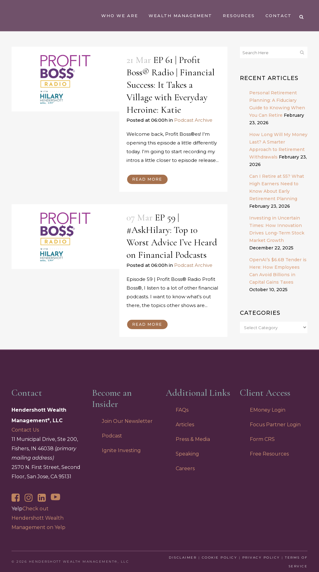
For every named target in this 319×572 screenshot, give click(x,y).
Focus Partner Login (275, 425)
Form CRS (262, 439)
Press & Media (193, 439)
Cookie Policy (219, 557)
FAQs (182, 410)
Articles (185, 425)
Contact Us (25, 430)
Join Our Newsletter (127, 421)
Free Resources (269, 454)
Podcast (112, 436)
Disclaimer (183, 557)
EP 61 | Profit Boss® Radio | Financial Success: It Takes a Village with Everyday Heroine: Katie (170, 85)
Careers (185, 468)
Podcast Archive (193, 120)
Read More (147, 179)
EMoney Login (267, 410)
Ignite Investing (121, 450)
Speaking (187, 454)
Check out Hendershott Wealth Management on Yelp (38, 518)
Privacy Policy (261, 557)
